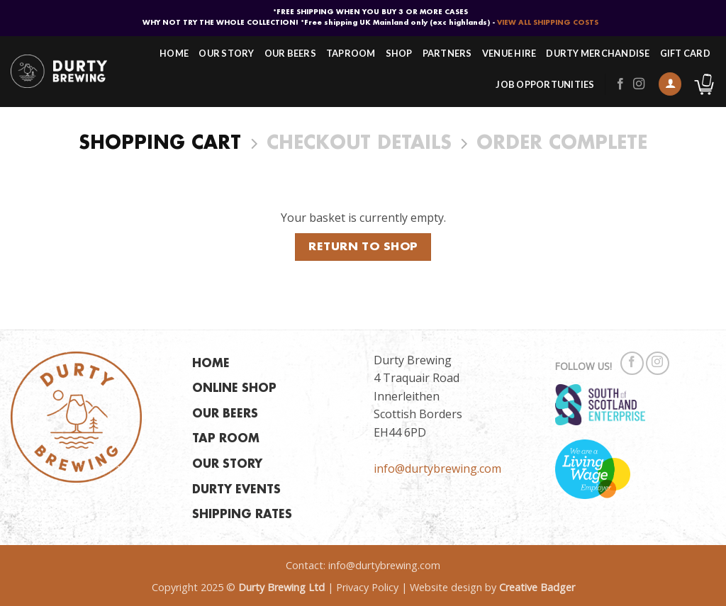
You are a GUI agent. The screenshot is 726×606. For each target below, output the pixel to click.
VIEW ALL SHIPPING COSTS (547, 22)
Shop (399, 53)
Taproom (351, 53)
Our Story (226, 53)
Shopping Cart (160, 144)
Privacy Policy (367, 587)
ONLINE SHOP (234, 389)
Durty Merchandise (597, 53)
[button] (670, 84)
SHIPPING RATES (242, 515)
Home (174, 53)
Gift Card (685, 53)
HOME (211, 364)
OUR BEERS (225, 414)
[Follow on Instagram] (638, 84)
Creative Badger (537, 587)
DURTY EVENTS (236, 490)
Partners (447, 53)
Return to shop (363, 247)
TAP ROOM (225, 439)
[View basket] (704, 84)
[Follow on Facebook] (620, 84)
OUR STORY (227, 465)
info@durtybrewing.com (437, 468)
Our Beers (290, 53)
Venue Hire (509, 53)
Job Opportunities (545, 84)
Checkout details (359, 144)
